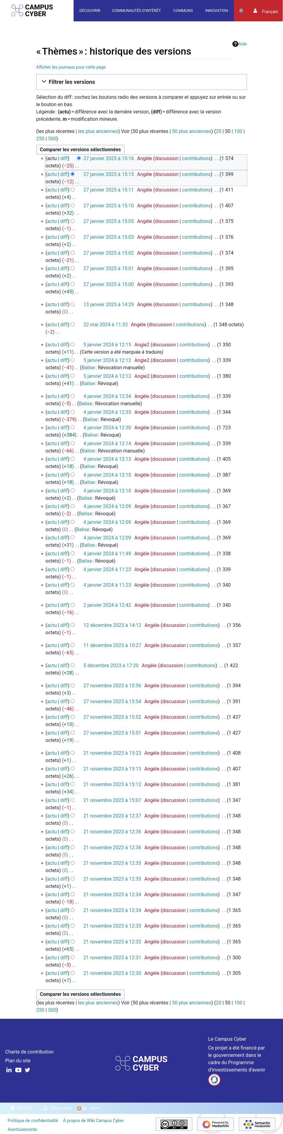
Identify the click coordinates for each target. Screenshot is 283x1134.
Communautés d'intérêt (136, 10)
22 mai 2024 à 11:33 (105, 324)
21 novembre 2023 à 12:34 (112, 894)
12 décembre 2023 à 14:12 (112, 625)
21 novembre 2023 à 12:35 (112, 863)
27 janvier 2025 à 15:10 (108, 206)
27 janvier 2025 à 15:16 (108, 158)
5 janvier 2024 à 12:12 (107, 360)
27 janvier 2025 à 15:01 (108, 268)
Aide (239, 44)
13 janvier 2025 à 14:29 (108, 304)
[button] (142, 82)
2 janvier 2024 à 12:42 (107, 605)
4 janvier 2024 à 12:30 (107, 428)
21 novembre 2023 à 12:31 (112, 958)
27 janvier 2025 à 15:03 (108, 237)
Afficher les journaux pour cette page (71, 67)
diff (64, 158)
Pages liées (61, 1108)
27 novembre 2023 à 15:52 (112, 717)
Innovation (216, 10)
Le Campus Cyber (227, 1039)
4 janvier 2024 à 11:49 (107, 553)
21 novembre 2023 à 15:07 (112, 800)
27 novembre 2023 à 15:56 (112, 686)
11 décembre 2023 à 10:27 (112, 645)
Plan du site (18, 1061)
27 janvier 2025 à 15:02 (108, 253)
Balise (88, 367)
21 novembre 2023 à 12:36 (112, 832)
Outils (241, 10)
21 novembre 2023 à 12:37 (112, 816)
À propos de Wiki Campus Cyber (93, 1120)
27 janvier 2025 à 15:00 (108, 284)
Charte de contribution (29, 1052)
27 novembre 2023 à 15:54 (112, 701)
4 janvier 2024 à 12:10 (107, 475)
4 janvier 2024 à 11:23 (107, 569)
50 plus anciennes (191, 131)
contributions (196, 158)
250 (40, 138)
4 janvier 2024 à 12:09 (107, 506)
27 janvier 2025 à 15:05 (108, 221)
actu (52, 174)
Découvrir (89, 10)
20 (218, 131)
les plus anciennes (98, 131)
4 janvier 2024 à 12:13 (107, 459)
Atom (95, 1108)
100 (238, 131)
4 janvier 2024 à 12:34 (107, 396)
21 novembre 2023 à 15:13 (112, 769)
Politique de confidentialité (33, 1120)
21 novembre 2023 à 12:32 (112, 942)
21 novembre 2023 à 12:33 (112, 926)
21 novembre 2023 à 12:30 (112, 973)
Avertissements (22, 1129)
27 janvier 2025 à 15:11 (108, 190)
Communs (183, 10)
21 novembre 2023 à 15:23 (112, 753)
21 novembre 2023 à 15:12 (112, 784)
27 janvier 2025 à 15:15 (108, 174)
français (270, 11)
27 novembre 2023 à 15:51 (112, 733)
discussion (167, 158)
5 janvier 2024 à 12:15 (107, 345)
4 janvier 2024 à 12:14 (107, 443)
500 (52, 138)
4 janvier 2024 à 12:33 (107, 412)
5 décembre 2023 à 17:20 (111, 665)
